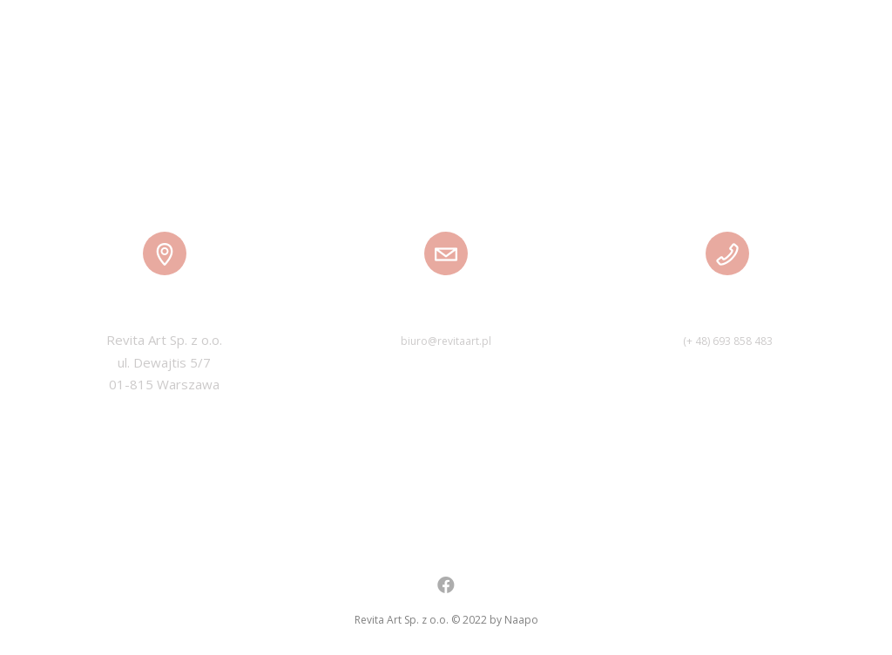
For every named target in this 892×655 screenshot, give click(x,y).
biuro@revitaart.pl (446, 341)
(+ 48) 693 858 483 (728, 341)
